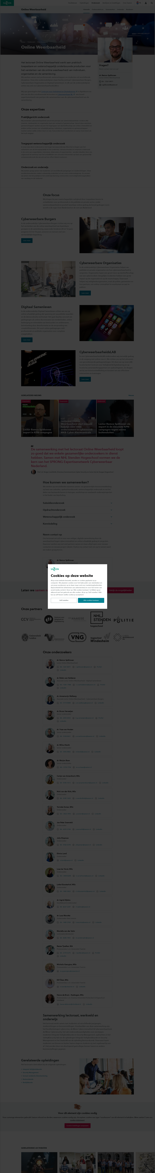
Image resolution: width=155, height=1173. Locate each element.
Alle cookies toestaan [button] (91, 600)
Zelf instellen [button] (63, 600)
